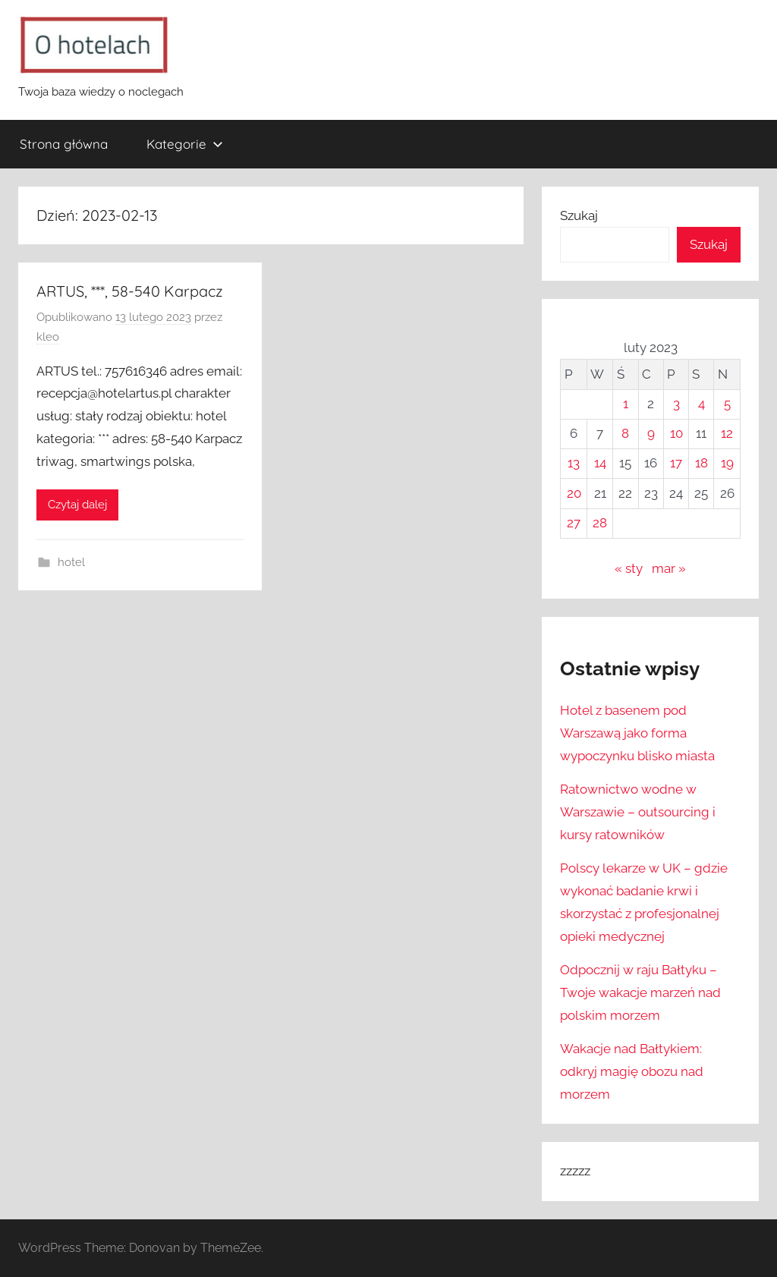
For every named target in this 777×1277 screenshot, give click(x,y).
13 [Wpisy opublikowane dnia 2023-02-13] (574, 462)
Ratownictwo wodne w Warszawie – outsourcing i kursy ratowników (638, 812)
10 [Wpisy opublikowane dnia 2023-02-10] (676, 433)
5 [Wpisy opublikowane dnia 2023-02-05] (727, 403)
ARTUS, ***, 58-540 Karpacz (129, 291)
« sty (629, 568)
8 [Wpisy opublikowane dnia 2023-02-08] (625, 433)
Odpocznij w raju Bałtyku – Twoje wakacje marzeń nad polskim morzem (640, 992)
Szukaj (579, 215)
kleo (47, 337)
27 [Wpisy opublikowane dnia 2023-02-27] (573, 522)
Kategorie (184, 144)
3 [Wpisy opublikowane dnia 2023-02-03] (676, 403)
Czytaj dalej (77, 504)
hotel (71, 562)
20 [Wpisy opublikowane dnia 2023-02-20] (574, 493)
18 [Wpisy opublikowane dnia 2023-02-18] (701, 462)
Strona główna (64, 144)
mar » (669, 568)
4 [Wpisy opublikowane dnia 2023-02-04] (701, 403)
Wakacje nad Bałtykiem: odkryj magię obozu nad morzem (631, 1071)
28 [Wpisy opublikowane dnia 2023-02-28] (600, 522)
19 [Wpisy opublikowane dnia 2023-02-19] (727, 462)
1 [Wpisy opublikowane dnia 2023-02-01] (625, 403)
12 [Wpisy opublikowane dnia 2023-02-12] (727, 433)
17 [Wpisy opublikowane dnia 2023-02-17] (676, 462)
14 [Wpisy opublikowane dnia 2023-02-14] (600, 462)
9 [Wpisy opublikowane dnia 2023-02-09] (651, 433)
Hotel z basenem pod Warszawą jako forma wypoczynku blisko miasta (637, 733)
